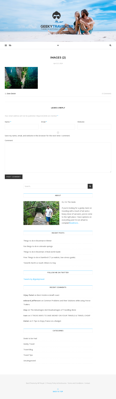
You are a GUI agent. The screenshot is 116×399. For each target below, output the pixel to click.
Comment (9, 140)
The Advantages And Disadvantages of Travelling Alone (53, 310)
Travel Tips (28, 355)
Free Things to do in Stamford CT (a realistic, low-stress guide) (49, 257)
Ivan (25, 315)
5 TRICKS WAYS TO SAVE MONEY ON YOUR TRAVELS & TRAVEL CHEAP (60, 315)
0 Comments (106, 93)
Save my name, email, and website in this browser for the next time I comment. (37, 135)
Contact (87, 383)
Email (44, 122)
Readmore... (74, 223)
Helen (26, 321)
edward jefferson (32, 301)
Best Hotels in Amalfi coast (48, 295)
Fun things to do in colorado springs (38, 246)
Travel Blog (28, 349)
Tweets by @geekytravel (33, 279)
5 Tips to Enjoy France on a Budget (46, 321)
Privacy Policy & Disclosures (57, 383)
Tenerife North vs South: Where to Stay (39, 263)
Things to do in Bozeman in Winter (37, 240)
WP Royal (40, 383)
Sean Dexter (11, 93)
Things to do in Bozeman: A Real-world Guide (42, 252)
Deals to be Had (30, 338)
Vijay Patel (28, 295)
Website (80, 122)
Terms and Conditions (75, 383)
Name (8, 122)
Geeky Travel (28, 344)
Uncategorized (29, 360)
